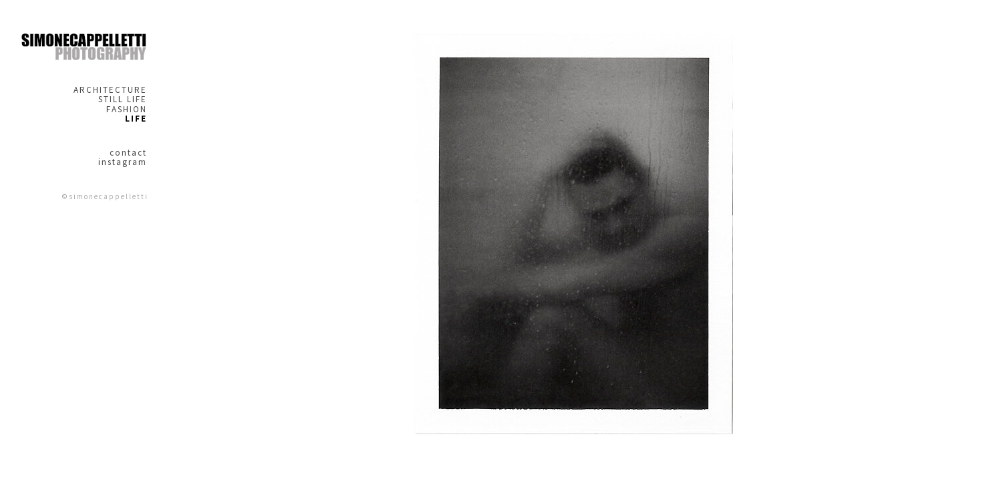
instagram (122, 162)
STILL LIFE (122, 99)
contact (128, 153)
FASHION (126, 109)
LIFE (136, 119)
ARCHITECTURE (110, 90)
